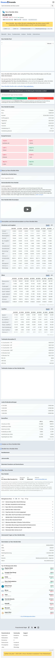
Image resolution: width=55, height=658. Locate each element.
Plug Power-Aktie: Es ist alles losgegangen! (16, 512)
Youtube (16, 638)
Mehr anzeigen (39, 194)
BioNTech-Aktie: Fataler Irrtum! (13, 509)
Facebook (16, 642)
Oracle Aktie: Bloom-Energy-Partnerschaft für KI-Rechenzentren (21, 525)
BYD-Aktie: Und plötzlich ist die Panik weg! (15, 504)
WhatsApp (16, 647)
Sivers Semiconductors (10, 581)
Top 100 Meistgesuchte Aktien (28, 616)
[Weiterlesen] (52, 502)
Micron (6, 590)
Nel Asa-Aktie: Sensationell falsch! (14, 520)
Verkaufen (41, 98)
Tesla (6, 594)
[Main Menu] (53, 2)
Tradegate (21, 17)
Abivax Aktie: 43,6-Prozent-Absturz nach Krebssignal (18, 515)
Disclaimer (4, 640)
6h (13, 498)
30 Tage (26, 498)
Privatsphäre (4, 645)
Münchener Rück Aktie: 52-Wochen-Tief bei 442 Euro (18, 522)
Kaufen (15, 98)
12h (16, 498)
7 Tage (22, 498)
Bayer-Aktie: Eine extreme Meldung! (14, 507)
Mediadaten (4, 638)
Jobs (2, 647)
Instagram (16, 645)
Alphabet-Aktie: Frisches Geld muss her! (15, 517)
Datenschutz (4, 642)
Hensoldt (7, 603)
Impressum (4, 635)
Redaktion (16, 635)
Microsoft (7, 607)
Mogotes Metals (9, 568)
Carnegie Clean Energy (10, 572)
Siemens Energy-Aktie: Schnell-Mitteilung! (15, 502)
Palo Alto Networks (9, 599)
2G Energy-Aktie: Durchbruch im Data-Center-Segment (18, 527)
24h (19, 498)
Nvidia (6, 577)
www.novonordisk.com (41, 479)
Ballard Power (8, 585)
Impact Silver (8, 612)
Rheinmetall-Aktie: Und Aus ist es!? (14, 530)
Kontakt (25, 635)
